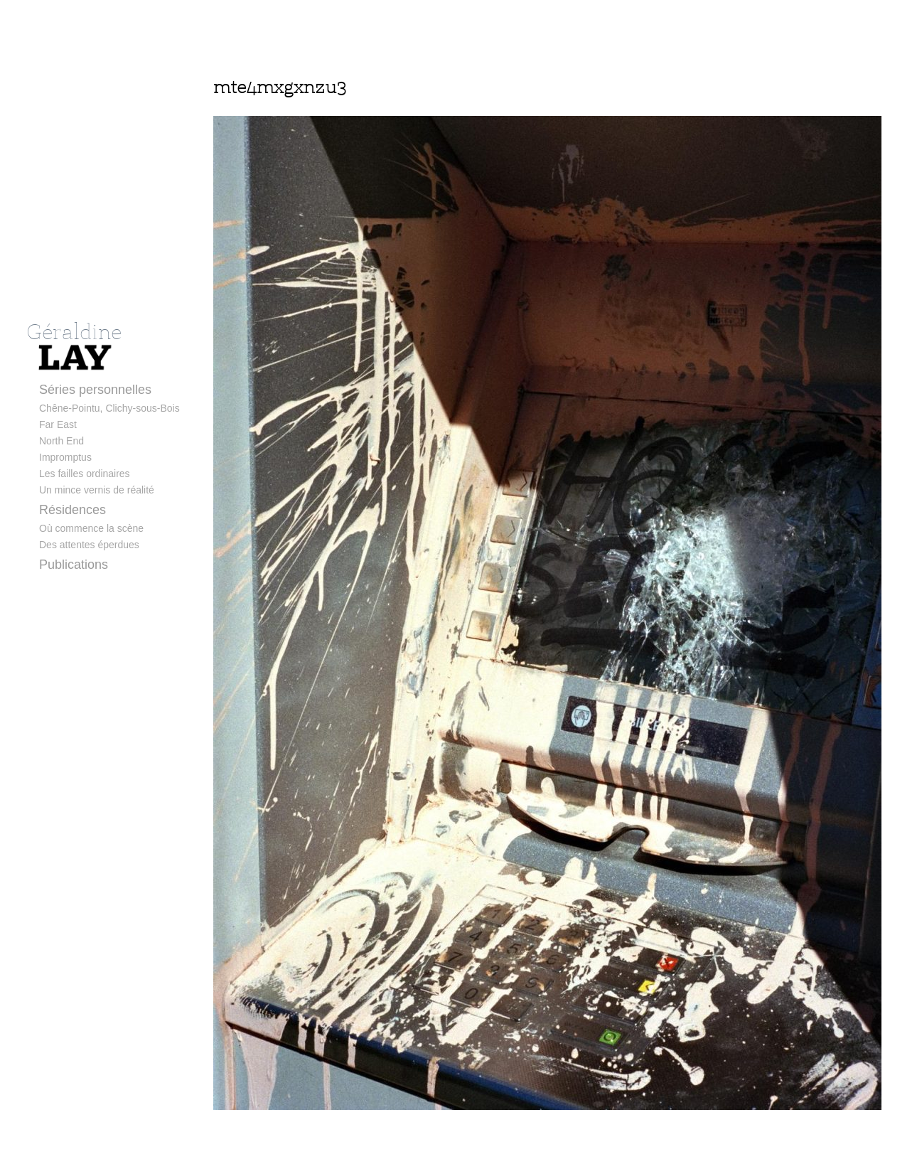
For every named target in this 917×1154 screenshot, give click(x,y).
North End (61, 441)
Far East (58, 424)
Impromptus (65, 457)
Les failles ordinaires (84, 473)
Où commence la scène (91, 528)
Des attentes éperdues (89, 544)
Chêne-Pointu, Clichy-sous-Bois (109, 408)
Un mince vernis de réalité (96, 490)
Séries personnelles (95, 390)
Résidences (72, 510)
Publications (73, 564)
